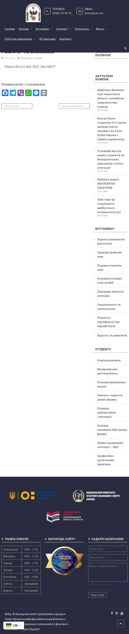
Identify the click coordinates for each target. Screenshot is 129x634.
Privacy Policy (119, 584)
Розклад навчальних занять (111, 384)
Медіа (100, 28)
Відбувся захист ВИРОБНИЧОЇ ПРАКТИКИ (108, 183)
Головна (10, 28)
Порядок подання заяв (109, 267)
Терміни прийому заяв (109, 254)
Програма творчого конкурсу (110, 293)
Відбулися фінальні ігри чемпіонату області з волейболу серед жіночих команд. (110, 98)
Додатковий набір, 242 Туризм (75, 106)
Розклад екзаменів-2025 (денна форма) (112, 430)
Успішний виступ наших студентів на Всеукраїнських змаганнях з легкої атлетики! (110, 159)
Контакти (65, 38)
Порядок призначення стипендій (106, 412)
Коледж (24, 28)
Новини (37, 58)
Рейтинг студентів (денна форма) (110, 397)
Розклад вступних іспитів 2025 (109, 280)
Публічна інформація (18, 38)
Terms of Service (99, 589)
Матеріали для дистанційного (107, 371)
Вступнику (42, 28)
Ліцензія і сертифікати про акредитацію (108, 322)
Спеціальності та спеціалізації (109, 306)
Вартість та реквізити (112, 335)
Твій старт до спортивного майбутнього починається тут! (109, 206)
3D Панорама (47, 38)
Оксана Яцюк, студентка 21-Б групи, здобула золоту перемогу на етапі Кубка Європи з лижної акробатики (111, 129)
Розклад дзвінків (109, 360)
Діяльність (82, 28)
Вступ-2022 (12, 106)
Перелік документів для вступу (111, 241)
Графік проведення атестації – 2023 (110, 445)
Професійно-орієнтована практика (105, 460)
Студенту (62, 28)
